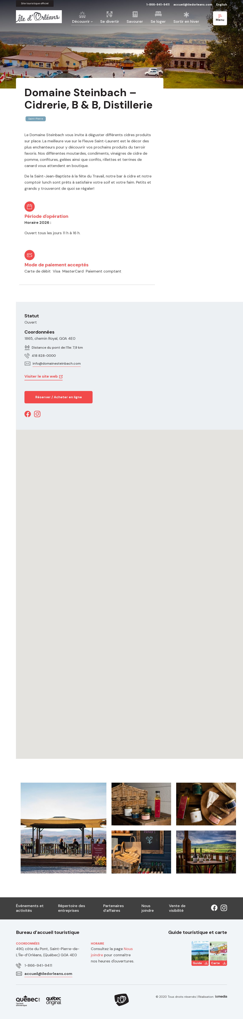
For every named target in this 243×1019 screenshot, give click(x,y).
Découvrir (81, 21)
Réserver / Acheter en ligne (58, 397)
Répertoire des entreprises (71, 908)
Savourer (135, 21)
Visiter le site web (41, 376)
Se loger (158, 21)
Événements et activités (30, 908)
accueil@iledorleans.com (192, 4)
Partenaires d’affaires (113, 908)
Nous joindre (148, 908)
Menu (220, 18)
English (221, 4)
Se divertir (109, 21)
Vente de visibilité (177, 908)
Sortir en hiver (186, 21)
